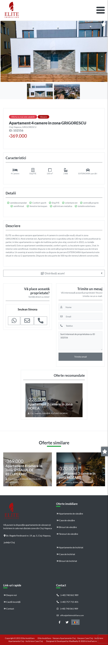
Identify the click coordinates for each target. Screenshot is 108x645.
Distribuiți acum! (53, 273)
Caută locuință (12, 601)
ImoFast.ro (92, 641)
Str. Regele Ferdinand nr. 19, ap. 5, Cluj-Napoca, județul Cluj (27, 536)
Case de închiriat (66, 554)
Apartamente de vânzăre (70, 513)
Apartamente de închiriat (70, 547)
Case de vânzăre (66, 520)
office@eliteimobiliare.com (70, 615)
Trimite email (80, 356)
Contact (9, 608)
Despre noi (10, 595)
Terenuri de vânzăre (67, 533)
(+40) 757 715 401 (67, 601)
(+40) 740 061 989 (67, 595)
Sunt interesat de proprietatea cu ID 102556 (80, 341)
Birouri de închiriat (67, 561)
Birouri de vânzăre (67, 527)
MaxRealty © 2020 (77, 641)
